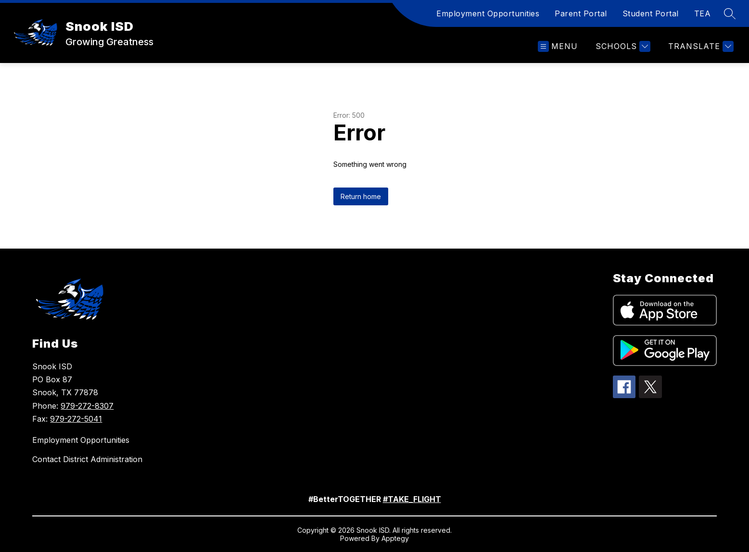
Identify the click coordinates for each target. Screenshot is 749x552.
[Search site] (730, 13)
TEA (702, 13)
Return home (361, 196)
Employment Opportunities (487, 13)
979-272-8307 (87, 406)
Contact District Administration (87, 459)
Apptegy (395, 538)
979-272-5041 (76, 419)
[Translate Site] (700, 46)
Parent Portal (581, 13)
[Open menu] (558, 46)
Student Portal (650, 13)
